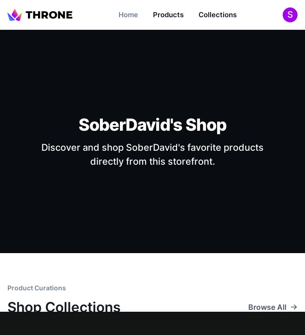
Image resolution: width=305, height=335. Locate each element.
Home (128, 14)
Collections (218, 14)
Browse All (273, 307)
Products (168, 14)
